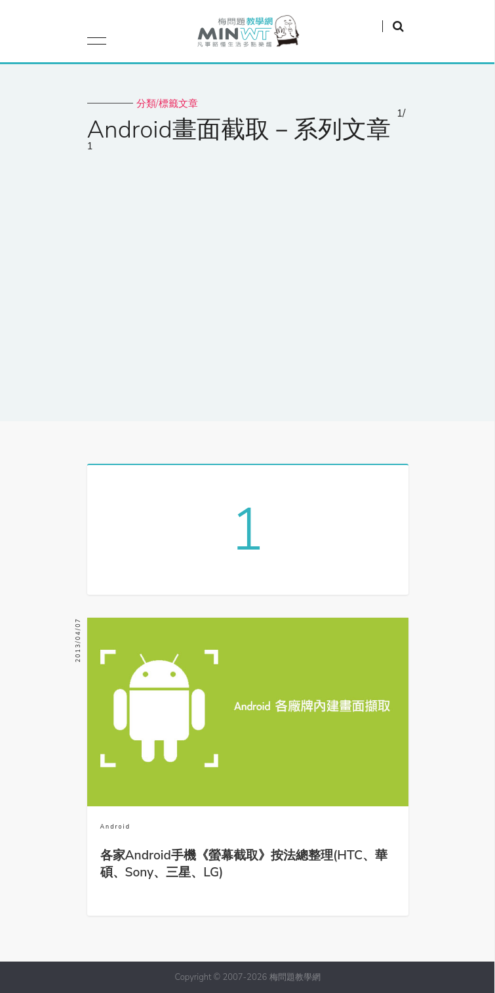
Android (115, 827)
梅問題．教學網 (247, 34)
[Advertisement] (247, 290)
